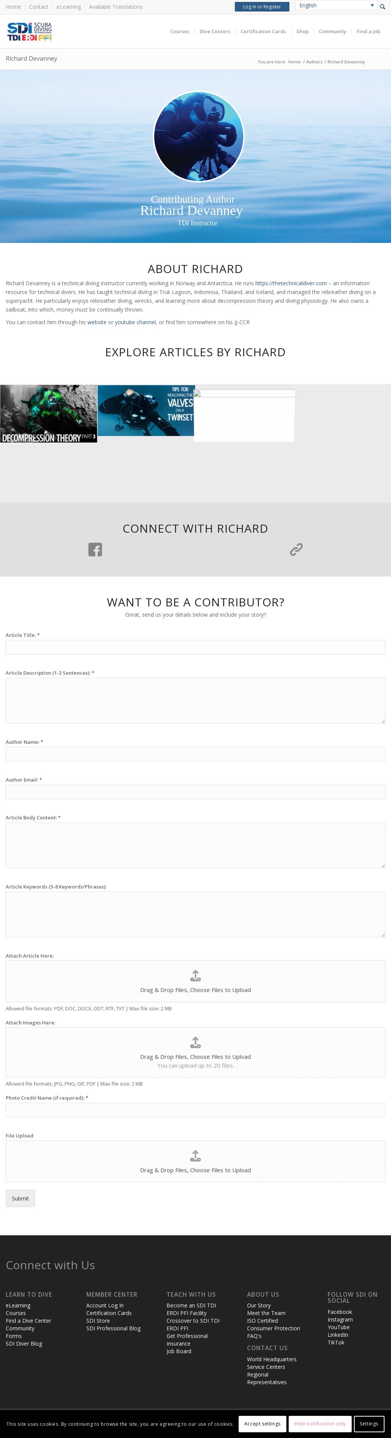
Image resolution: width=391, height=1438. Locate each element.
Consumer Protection (273, 1328)
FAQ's (254, 1335)
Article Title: (23, 635)
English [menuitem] (308, 5)
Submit (20, 1198)
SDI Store (98, 1320)
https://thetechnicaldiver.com (291, 283)
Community (20, 1328)
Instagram (340, 1319)
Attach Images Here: (30, 1023)
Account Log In (105, 1305)
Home (13, 6)
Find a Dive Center (28, 1320)
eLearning (69, 6)
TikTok (336, 1342)
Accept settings (262, 1423)
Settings (369, 1423)
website (97, 322)
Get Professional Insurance (187, 1339)
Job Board (178, 1351)
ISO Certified (262, 1320)
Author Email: (24, 780)
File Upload (20, 1136)
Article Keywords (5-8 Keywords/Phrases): (56, 887)
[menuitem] (15, 7)
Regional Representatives (267, 1378)
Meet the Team (266, 1313)
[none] (336, 5)
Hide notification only (320, 1423)
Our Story (259, 1305)
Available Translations (116, 6)
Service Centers (266, 1366)
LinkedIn (338, 1334)
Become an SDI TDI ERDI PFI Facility (191, 1309)
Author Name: (24, 742)
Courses (16, 1313)
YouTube (339, 1327)
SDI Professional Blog (113, 1328)
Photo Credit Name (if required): (47, 1098)
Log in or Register (262, 6)
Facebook (340, 1311)
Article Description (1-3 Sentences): (50, 673)
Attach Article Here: (30, 956)
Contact (38, 6)
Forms (14, 1335)
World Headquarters (272, 1359)
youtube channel (135, 322)
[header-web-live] (92, 31)
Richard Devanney (31, 58)
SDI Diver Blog (24, 1343)
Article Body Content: (33, 817)
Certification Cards (109, 1313)
